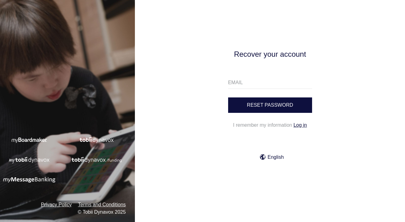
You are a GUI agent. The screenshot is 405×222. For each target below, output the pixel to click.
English (272, 157)
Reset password (270, 105)
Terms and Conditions (102, 204)
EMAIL (235, 82)
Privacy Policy (56, 204)
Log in (300, 125)
